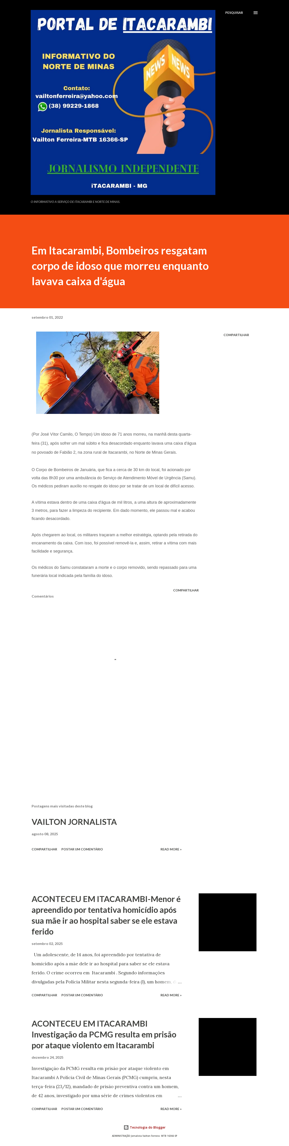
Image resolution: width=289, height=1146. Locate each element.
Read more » (171, 849)
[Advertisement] (108, 747)
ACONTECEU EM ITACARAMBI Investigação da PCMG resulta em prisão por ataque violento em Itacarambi (104, 1034)
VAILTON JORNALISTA (74, 822)
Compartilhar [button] (236, 335)
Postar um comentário (82, 849)
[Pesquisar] (234, 12)
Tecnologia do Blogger (144, 1127)
